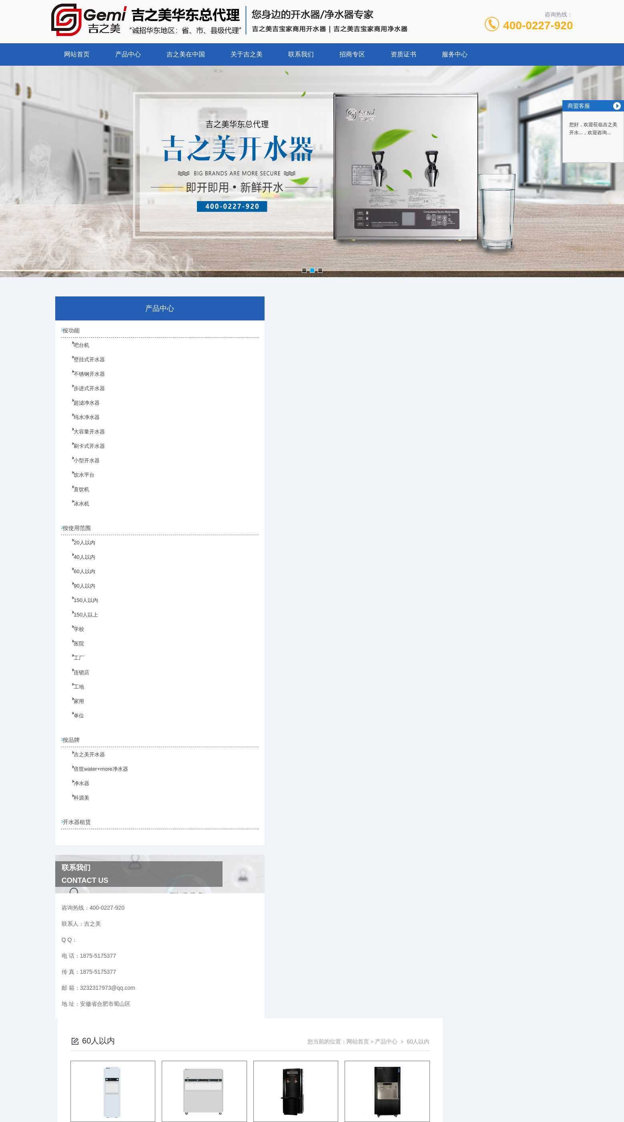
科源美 (76, 810)
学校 (74, 639)
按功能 (74, 331)
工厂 (74, 668)
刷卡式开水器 (83, 453)
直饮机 (76, 497)
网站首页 (77, 54)
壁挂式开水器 (83, 367)
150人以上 (80, 624)
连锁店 (76, 682)
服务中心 (454, 54)
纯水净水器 (81, 424)
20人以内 (79, 552)
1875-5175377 (283, 1060)
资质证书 (403, 54)
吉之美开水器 (83, 766)
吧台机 (76, 352)
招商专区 (352, 54)
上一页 (357, 687)
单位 (74, 725)
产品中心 (128, 54)
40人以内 (79, 567)
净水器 (76, 795)
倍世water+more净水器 (94, 781)
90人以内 (79, 595)
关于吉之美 (247, 54)
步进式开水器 (83, 396)
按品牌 (74, 746)
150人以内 (80, 610)
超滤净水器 (81, 410)
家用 (74, 711)
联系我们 (301, 54)
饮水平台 (78, 482)
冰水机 (76, 511)
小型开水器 (81, 468)
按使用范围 (80, 531)
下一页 (403, 687)
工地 (74, 696)
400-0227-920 (538, 25)
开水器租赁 (80, 830)
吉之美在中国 (186, 54)
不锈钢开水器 (83, 381)
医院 (74, 653)
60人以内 (79, 581)
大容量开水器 (83, 439)
